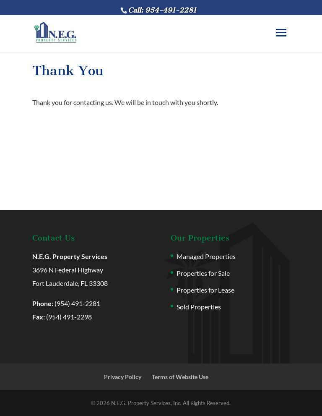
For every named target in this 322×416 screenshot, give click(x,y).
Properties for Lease (205, 290)
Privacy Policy (122, 376)
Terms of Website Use (180, 376)
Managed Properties (206, 256)
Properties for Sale (203, 273)
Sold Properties (199, 307)
